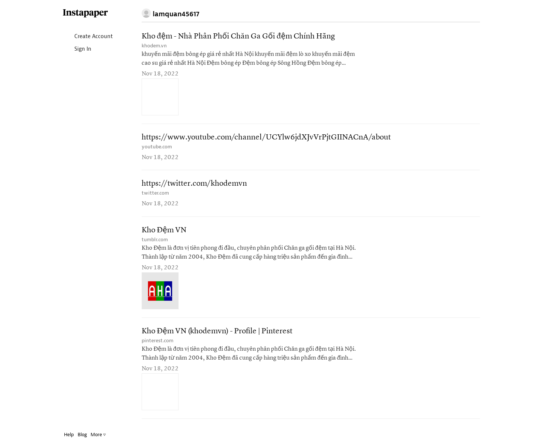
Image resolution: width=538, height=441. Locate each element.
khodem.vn (154, 46)
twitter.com (155, 193)
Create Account (87, 37)
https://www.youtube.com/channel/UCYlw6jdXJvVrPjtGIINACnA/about (266, 137)
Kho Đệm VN (164, 230)
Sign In (76, 49)
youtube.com (157, 147)
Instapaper (85, 13)
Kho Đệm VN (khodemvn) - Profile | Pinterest (217, 331)
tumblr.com (155, 239)
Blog (82, 434)
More (98, 434)
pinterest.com (157, 340)
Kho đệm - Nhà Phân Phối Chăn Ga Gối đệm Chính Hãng (238, 36)
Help (69, 434)
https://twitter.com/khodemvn (194, 184)
